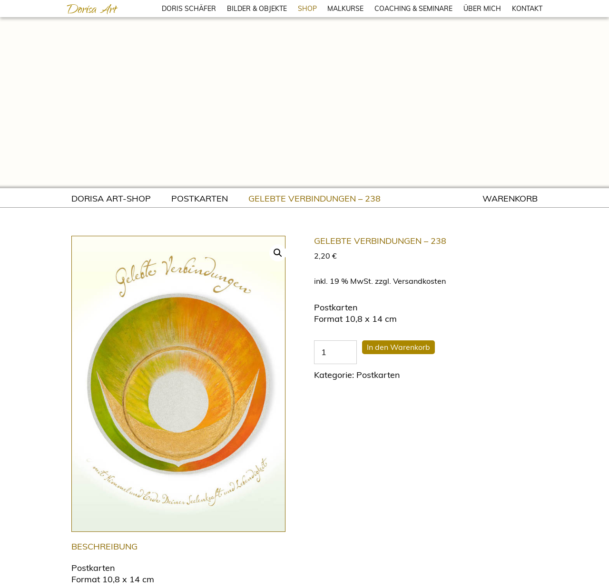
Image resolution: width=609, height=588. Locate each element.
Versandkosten (419, 281)
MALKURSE (345, 8)
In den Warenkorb (398, 347)
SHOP (307, 8)
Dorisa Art (92, 10)
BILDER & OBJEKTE (257, 8)
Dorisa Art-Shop (111, 198)
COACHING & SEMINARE (413, 8)
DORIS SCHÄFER (189, 8)
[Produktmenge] (335, 352)
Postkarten (199, 198)
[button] (277, 252)
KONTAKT (527, 8)
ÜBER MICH (482, 8)
